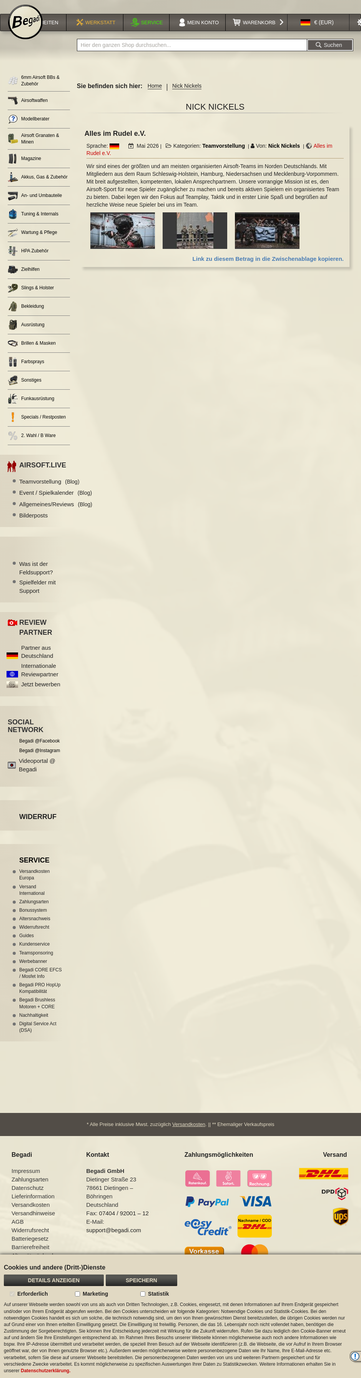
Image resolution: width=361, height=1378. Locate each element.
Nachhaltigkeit (33, 1025)
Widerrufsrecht (34, 937)
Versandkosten (188, 1134)
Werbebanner (33, 971)
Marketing (95, 1294)
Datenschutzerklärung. (45, 1370)
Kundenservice (34, 954)
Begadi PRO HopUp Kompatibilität (39, 998)
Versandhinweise (33, 1223)
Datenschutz (27, 1197)
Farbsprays (26, 372)
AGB (18, 1231)
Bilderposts (33, 525)
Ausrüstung (26, 335)
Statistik (158, 1294)
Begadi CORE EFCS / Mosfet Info (40, 983)
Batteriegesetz (30, 1248)
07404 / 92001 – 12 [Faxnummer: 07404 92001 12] (124, 1223)
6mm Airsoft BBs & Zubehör (34, 91)
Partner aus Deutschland (37, 661)
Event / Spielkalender (55, 502)
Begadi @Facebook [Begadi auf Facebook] (39, 751)
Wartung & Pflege (32, 242)
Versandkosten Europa (34, 885)
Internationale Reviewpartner (39, 679)
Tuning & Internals (33, 224)
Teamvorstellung (223, 156)
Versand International (32, 900)
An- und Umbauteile (35, 205)
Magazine (24, 168)
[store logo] (25, 31)
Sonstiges (25, 390)
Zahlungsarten (34, 911)
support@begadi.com (113, 1239)
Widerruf (38, 827)
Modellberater (28, 129)
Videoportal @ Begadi (37, 774)
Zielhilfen (24, 279)
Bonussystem (33, 920)
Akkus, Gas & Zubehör (38, 187)
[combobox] (192, 55)
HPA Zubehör (28, 261)
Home (155, 96)
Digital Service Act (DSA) (38, 1037)
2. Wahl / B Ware (32, 445)
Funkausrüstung (31, 409)
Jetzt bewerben (40, 694)
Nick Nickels (284, 156)
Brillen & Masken (32, 353)
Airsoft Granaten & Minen (33, 149)
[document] (180, 1316)
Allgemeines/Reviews (55, 514)
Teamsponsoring (36, 963)
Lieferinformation (33, 1206)
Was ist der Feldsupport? (36, 578)
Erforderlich (32, 1294)
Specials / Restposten (37, 427)
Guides (26, 945)
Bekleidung (26, 316)
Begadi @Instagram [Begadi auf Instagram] (39, 760)
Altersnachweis (34, 928)
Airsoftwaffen (28, 110)
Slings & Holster (31, 298)
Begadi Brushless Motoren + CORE (37, 1013)
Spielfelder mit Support (37, 596)
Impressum (26, 1180)
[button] (317, 32)
